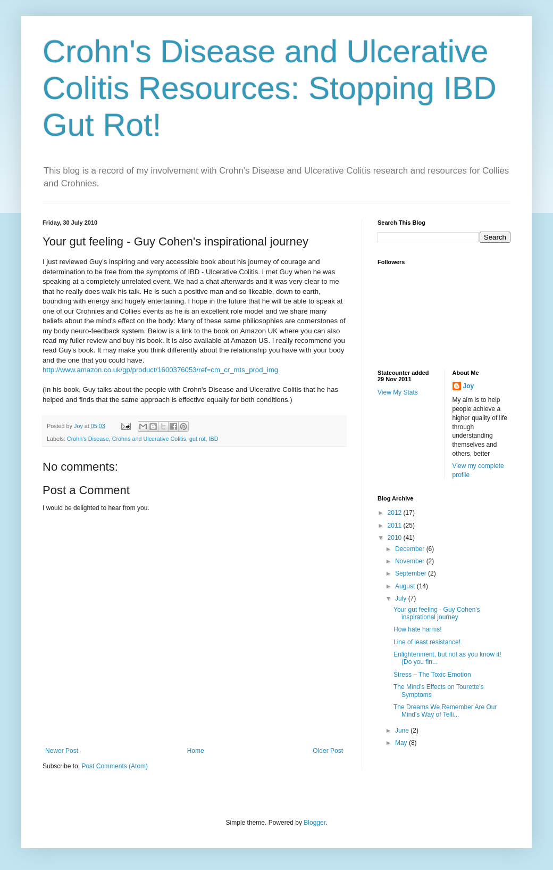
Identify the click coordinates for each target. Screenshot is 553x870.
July (401, 598)
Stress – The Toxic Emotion (432, 674)
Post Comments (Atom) (114, 766)
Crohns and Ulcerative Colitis (149, 439)
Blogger (314, 822)
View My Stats (398, 392)
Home (195, 750)
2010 (396, 537)
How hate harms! (417, 629)
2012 (396, 512)
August (406, 586)
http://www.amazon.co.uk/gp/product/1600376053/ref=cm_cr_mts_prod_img (160, 370)
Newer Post (61, 750)
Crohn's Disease (88, 439)
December (410, 549)
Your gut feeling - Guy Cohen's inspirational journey (436, 613)
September (411, 573)
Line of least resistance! (426, 642)
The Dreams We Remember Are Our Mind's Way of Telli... (445, 710)
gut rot (197, 439)
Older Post (328, 750)
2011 (396, 525)
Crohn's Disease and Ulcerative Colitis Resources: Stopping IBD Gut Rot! (270, 88)
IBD (214, 439)
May (402, 742)
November (410, 561)
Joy (468, 386)
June (402, 730)
